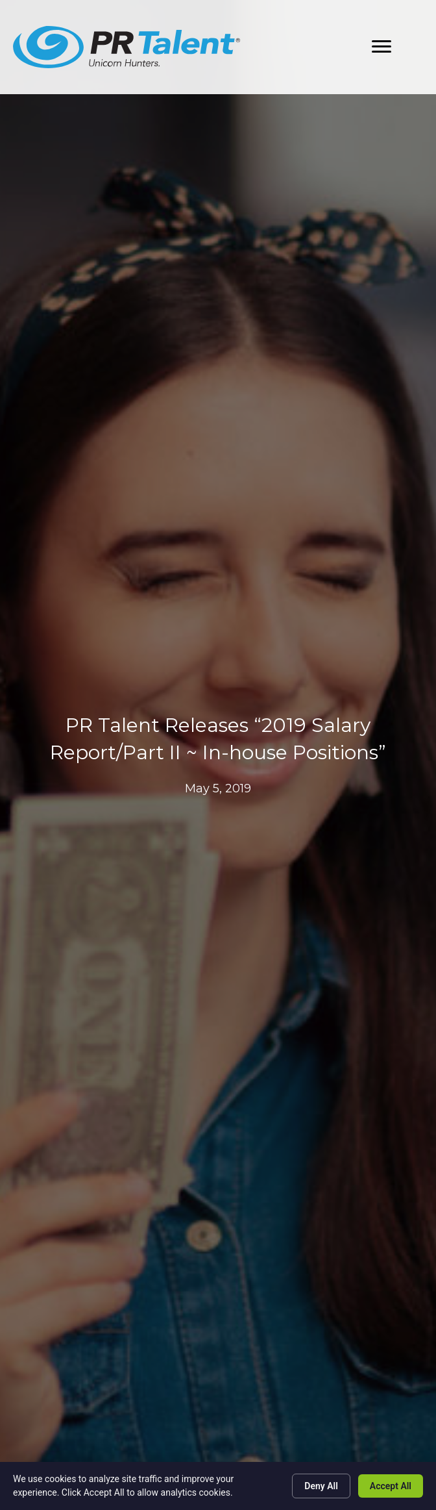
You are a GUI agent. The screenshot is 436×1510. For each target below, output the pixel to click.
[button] (381, 47)
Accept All (390, 1486)
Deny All (321, 1486)
